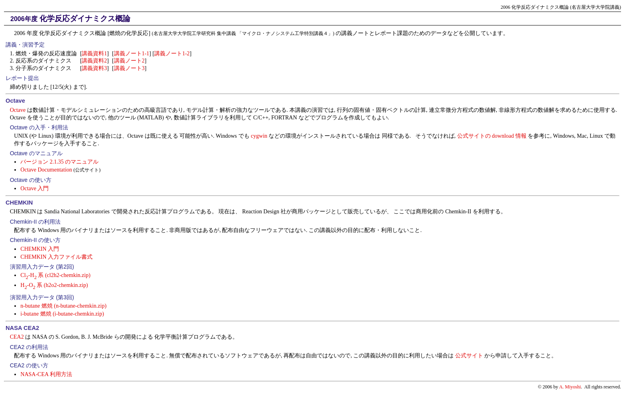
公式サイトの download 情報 (492, 136)
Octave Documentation (46, 170)
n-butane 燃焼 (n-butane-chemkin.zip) (63, 306)
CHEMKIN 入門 (39, 249)
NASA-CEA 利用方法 (46, 374)
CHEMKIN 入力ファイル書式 (56, 257)
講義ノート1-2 (172, 54)
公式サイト (469, 356)
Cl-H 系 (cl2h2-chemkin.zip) (55, 275)
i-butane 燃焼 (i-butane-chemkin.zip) (62, 314)
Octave (18, 110)
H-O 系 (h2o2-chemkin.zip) (54, 285)
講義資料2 (94, 61)
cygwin (259, 136)
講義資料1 (94, 54)
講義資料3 (94, 68)
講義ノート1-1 (131, 54)
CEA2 (17, 337)
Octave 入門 (34, 188)
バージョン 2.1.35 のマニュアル (59, 162)
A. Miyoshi (570, 387)
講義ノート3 (129, 68)
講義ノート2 (129, 61)
